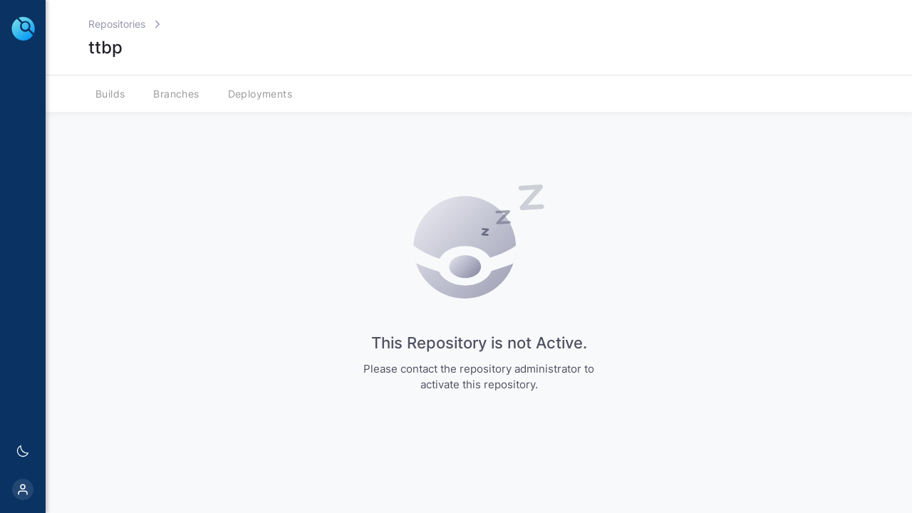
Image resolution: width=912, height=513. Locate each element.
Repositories (116, 24)
